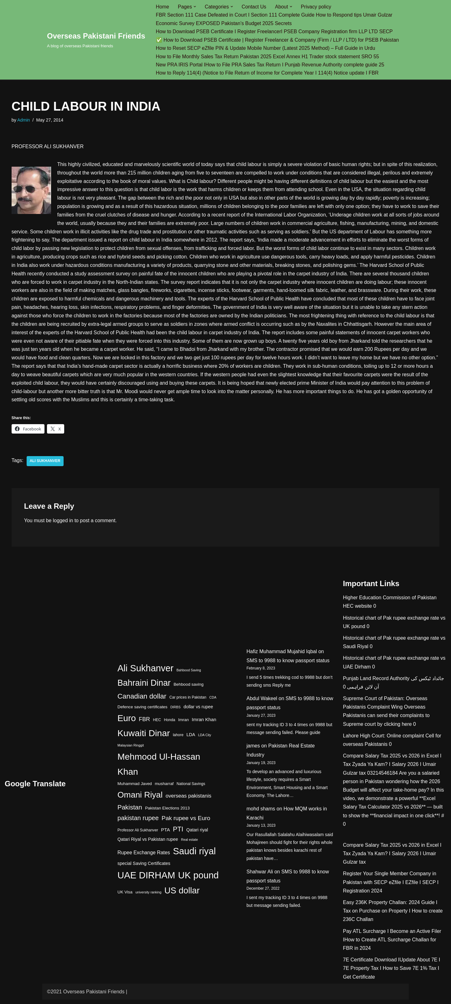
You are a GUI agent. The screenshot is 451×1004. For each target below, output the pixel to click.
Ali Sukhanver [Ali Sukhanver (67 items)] (145, 673)
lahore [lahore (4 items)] (178, 739)
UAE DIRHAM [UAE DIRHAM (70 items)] (146, 879)
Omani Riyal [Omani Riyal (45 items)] (140, 799)
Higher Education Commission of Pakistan (390, 602)
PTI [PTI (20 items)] (178, 833)
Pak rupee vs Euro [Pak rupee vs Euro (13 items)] (186, 822)
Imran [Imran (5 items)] (183, 724)
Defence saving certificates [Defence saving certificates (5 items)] (142, 711)
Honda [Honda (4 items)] (169, 724)
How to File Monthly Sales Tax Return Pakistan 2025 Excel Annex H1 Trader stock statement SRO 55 (268, 57)
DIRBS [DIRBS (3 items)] (175, 711)
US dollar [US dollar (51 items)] (182, 895)
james (253, 750)
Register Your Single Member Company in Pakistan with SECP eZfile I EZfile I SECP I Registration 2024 (390, 887)
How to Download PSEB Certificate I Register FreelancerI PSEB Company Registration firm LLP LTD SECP (275, 31)
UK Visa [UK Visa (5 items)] (124, 896)
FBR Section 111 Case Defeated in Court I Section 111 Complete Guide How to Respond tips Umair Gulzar (275, 15)
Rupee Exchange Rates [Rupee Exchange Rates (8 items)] (143, 857)
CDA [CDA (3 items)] (212, 702)
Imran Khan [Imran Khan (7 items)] (204, 723)
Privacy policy (317, 6)
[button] (195, 6)
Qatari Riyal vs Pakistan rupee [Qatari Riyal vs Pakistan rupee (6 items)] (147, 843)
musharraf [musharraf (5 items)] (164, 788)
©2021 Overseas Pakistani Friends (85, 996)
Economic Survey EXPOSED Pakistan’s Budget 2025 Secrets (224, 23)
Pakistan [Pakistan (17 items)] (129, 811)
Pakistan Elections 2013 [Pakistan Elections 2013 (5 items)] (167, 812)
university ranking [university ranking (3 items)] (148, 896)
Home (162, 6)
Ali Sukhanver (45, 465)
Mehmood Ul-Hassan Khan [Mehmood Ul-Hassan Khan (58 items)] (158, 768)
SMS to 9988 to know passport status (287, 665)
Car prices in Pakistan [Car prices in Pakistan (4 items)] (187, 702)
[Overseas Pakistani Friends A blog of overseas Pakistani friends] (96, 40)
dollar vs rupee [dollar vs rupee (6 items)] (198, 711)
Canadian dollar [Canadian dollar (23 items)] (141, 701)
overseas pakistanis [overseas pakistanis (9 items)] (188, 800)
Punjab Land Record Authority (376, 682)
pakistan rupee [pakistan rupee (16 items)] (138, 822)
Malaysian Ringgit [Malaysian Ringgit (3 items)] (130, 750)
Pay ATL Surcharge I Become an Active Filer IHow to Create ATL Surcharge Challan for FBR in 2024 (392, 944)
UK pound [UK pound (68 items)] (198, 880)
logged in (63, 525)
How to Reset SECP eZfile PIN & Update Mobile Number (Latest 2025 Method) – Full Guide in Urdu (266, 48)
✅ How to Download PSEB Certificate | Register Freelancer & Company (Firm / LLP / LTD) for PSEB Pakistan (278, 40)
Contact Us (254, 6)
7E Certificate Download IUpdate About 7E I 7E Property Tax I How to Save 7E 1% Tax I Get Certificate (391, 972)
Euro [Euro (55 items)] (126, 722)
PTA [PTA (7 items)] (165, 834)
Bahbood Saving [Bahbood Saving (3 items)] (188, 674)
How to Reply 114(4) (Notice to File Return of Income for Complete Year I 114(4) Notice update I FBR (268, 73)
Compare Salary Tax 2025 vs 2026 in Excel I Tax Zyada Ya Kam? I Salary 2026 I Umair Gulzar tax (392, 768)
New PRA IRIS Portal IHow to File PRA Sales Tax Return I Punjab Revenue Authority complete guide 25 (271, 65)
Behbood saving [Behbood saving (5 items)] (189, 688)
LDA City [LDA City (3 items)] (204, 739)
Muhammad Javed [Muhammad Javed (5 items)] (134, 788)
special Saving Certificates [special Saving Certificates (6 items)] (143, 867)
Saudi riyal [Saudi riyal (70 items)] (194, 855)
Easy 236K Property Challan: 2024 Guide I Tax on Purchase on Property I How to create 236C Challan (393, 915)
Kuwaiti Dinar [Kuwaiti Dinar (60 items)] (143, 737)
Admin (23, 120)
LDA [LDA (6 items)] (190, 738)
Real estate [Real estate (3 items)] (189, 844)
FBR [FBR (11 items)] (144, 723)
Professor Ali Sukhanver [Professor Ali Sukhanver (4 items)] (137, 834)
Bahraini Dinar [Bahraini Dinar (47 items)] (144, 687)
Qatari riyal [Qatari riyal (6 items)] (197, 834)
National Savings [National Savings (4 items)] (191, 788)
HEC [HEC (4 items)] (157, 724)
